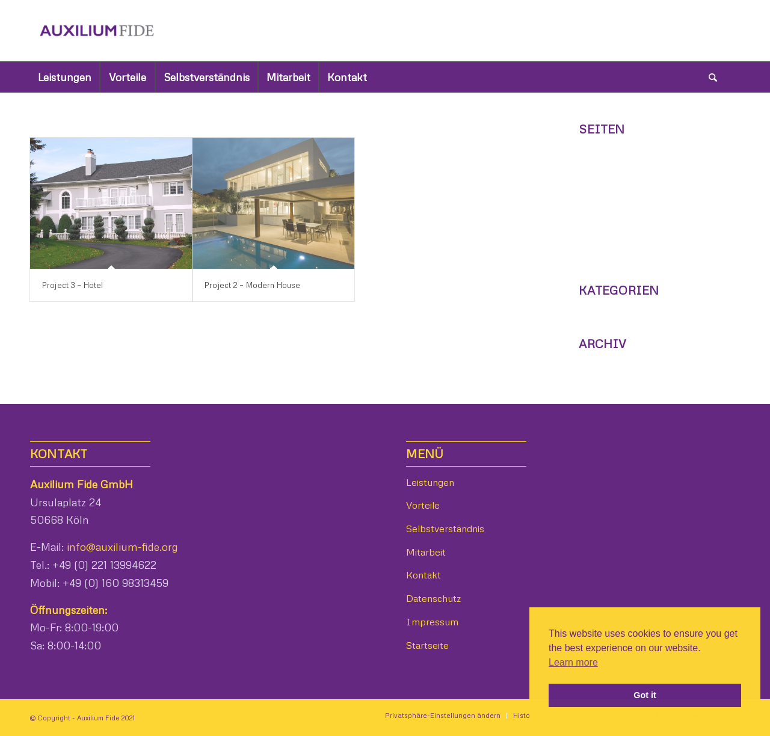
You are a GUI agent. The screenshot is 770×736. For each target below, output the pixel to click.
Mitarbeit (601, 202)
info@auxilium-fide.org (121, 546)
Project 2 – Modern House (252, 285)
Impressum (607, 166)
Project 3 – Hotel (72, 285)
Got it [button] (644, 695)
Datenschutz (610, 149)
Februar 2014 (610, 363)
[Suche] (713, 77)
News (592, 309)
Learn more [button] (573, 662)
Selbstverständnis (622, 256)
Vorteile (597, 220)
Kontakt (598, 184)
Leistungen (605, 238)
